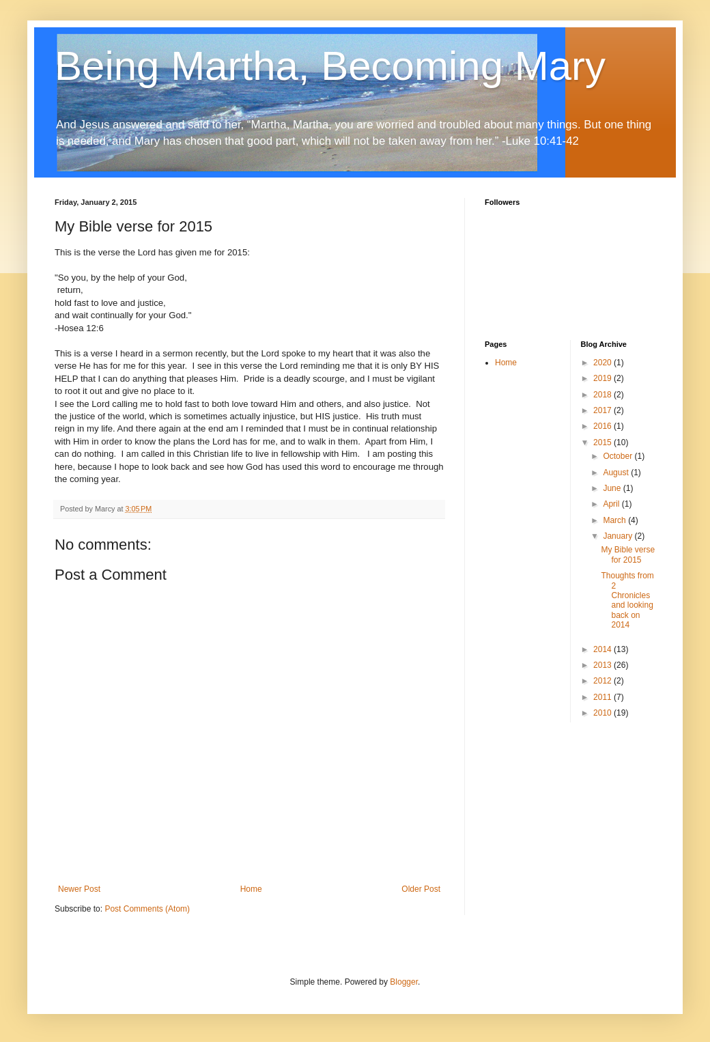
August (617, 472)
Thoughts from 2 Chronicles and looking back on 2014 (627, 600)
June (613, 488)
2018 (603, 394)
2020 (603, 362)
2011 (603, 697)
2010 (603, 713)
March (615, 520)
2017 (603, 410)
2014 (603, 649)
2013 (603, 665)
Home (251, 889)
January (618, 536)
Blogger (404, 982)
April (612, 504)
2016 (603, 426)
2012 (603, 681)
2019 (603, 378)
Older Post (420, 889)
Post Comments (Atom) (147, 909)
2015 (603, 442)
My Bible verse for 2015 (628, 554)
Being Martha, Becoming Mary (330, 66)
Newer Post (79, 889)
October (618, 456)
